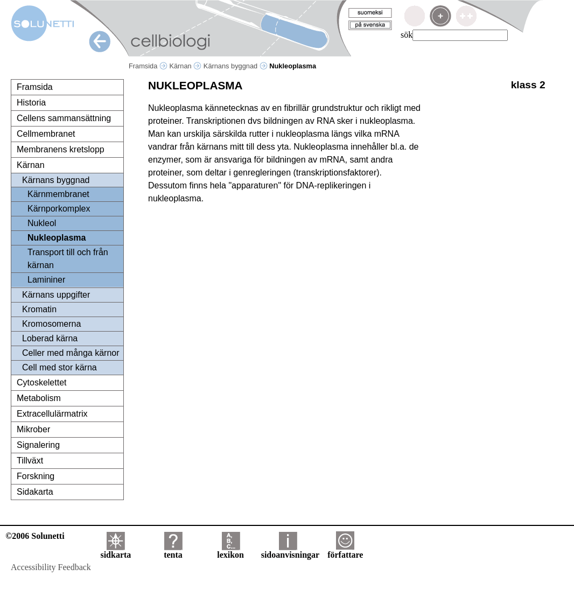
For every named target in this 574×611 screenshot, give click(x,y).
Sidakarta (35, 491)
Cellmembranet (46, 133)
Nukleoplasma (56, 237)
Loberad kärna (50, 338)
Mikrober (33, 429)
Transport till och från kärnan (67, 259)
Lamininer (46, 279)
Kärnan (185, 66)
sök (406, 34)
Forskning (35, 476)
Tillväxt (30, 460)
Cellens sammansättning (64, 118)
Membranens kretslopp (60, 149)
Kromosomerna (51, 323)
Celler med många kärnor (71, 352)
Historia (31, 102)
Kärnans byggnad (236, 66)
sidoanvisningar (290, 551)
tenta (173, 551)
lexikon (230, 551)
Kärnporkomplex (58, 208)
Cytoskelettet (41, 382)
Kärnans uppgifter (56, 294)
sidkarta (115, 551)
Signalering (38, 445)
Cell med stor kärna (59, 367)
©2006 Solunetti (34, 535)
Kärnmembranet (58, 194)
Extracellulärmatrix (52, 413)
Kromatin (39, 309)
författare (345, 551)
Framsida (148, 66)
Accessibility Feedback (51, 567)
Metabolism (39, 398)
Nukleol (41, 223)
